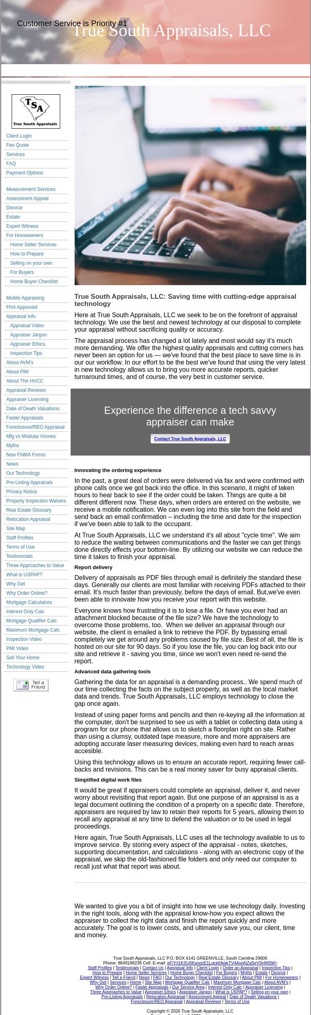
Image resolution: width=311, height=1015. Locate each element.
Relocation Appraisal (28, 519)
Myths (12, 445)
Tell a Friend (31, 685)
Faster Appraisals (25, 418)
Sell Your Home (23, 657)
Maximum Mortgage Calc (33, 630)
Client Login (19, 136)
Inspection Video (24, 639)
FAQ (11, 163)
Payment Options (24, 173)
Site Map (15, 528)
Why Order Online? (27, 593)
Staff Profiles (20, 538)
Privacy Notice (21, 491)
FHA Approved (21, 307)
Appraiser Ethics (27, 344)
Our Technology (23, 473)
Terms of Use (20, 547)
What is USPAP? (24, 574)
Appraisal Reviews (26, 390)
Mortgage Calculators (29, 602)
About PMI (17, 372)
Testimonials (19, 556)
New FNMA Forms (26, 455)
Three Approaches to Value (35, 565)
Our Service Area (78, 70)
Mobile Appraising (25, 298)
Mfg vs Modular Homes (31, 436)
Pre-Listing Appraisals (29, 482)
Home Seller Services (33, 244)
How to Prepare (27, 254)
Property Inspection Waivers (36, 501)
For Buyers (22, 272)
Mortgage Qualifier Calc (31, 621)
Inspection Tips (26, 353)
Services (15, 154)
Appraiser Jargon (28, 335)
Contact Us (130, 70)
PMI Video (17, 648)
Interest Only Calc (25, 611)
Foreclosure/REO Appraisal (35, 427)
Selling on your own (31, 263)
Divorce (14, 208)
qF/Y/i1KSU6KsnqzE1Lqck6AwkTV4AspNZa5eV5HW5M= (222, 962)
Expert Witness (22, 226)
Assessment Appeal (27, 198)
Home (26, 70)
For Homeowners (24, 235)
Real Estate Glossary (29, 510)
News (12, 464)
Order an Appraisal (181, 70)
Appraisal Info (21, 316)
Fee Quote (17, 145)
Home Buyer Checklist (34, 281)
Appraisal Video (27, 325)
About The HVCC (25, 381)
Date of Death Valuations (33, 408)
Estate (13, 217)
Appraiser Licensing (27, 399)
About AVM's (19, 362)
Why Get (15, 584)
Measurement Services (31, 189)
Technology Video (25, 667)
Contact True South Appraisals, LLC (190, 438)
